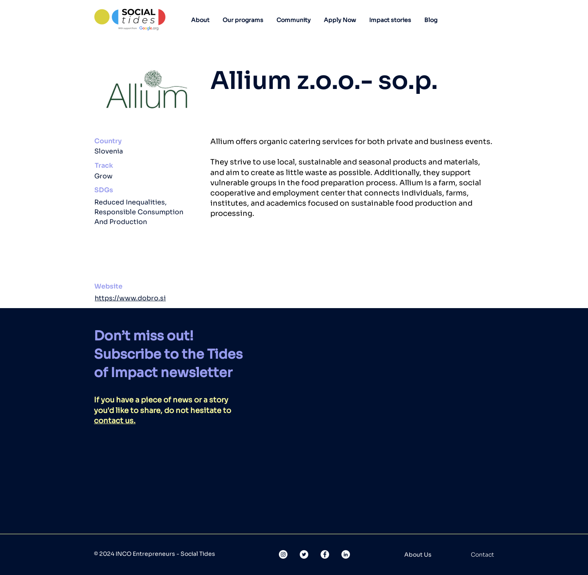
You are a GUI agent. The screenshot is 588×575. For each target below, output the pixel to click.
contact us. (115, 420)
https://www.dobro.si (130, 298)
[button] (200, 20)
